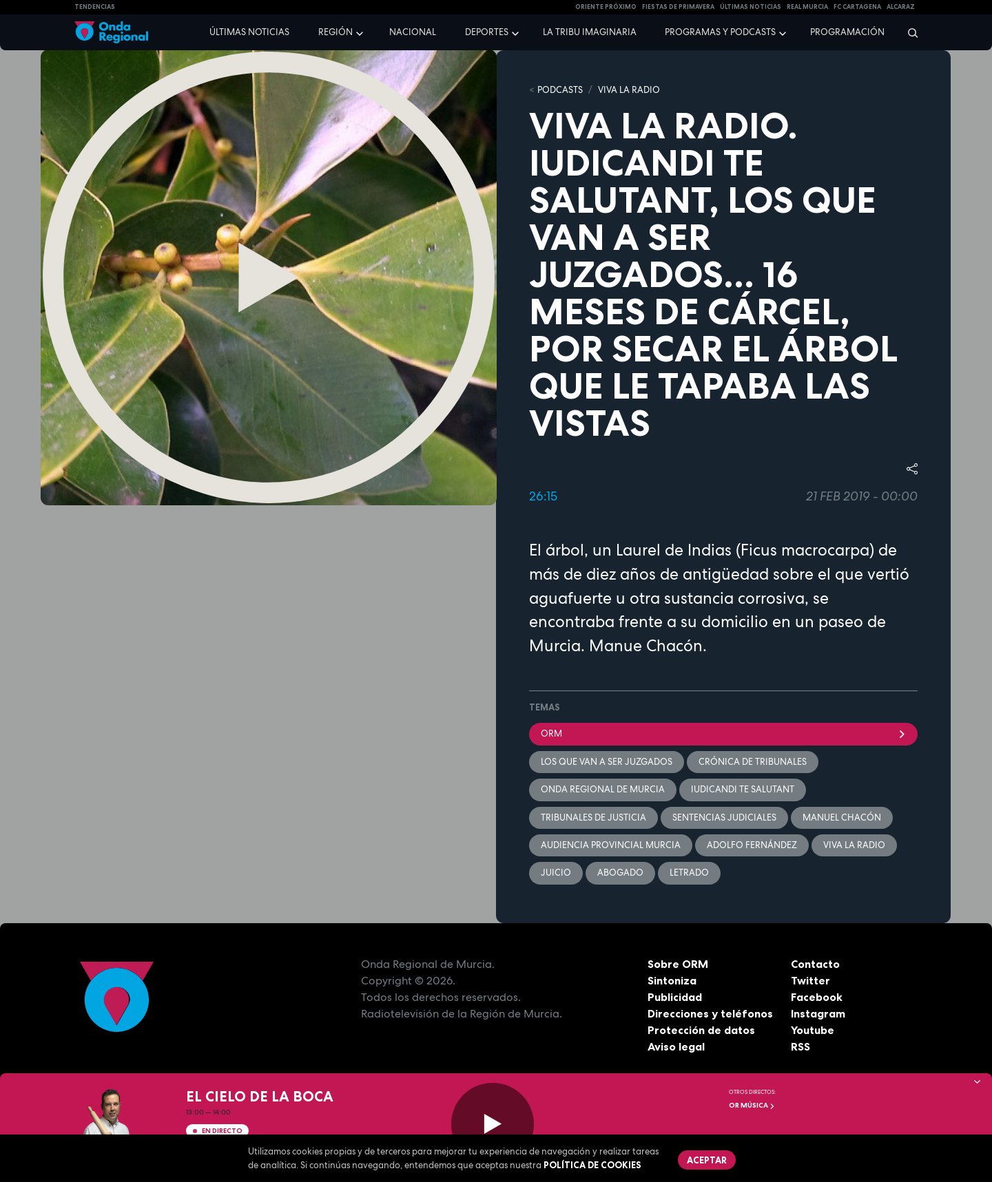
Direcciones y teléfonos (710, 1013)
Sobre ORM (678, 964)
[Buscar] (908, 32)
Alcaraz (901, 7)
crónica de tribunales (753, 762)
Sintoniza (672, 980)
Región (335, 32)
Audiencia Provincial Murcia (611, 845)
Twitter (810, 980)
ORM (723, 733)
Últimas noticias (249, 32)
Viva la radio (854, 845)
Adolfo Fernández (752, 845)
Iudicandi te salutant (742, 789)
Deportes (486, 32)
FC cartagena (857, 7)
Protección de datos (701, 1030)
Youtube (812, 1030)
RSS (800, 1046)
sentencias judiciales (724, 817)
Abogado (620, 872)
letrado (689, 872)
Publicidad (675, 997)
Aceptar (707, 1159)
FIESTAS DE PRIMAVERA (678, 7)
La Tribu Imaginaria (590, 32)
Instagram (818, 1013)
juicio (556, 872)
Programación (847, 32)
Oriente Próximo (606, 7)
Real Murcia (807, 7)
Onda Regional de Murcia (603, 789)
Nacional (412, 32)
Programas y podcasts (720, 32)
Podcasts (560, 90)
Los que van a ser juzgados (606, 762)
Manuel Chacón (842, 817)
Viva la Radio (629, 90)
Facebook (817, 997)
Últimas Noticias (750, 7)
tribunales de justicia (593, 817)
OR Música (752, 1105)
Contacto (815, 964)
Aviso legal (676, 1046)
